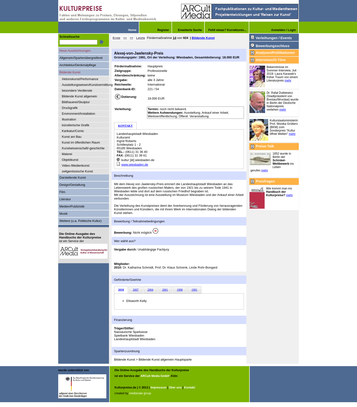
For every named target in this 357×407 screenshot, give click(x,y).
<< (125, 38)
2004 (150, 289)
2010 (121, 289)
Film (62, 192)
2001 (165, 289)
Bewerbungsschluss (272, 46)
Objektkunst (70, 160)
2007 (136, 289)
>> (131, 38)
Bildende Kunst (203, 38)
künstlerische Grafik (75, 125)
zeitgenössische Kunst (77, 171)
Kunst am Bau (72, 136)
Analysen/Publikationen (275, 53)
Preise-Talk (265, 146)
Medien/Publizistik (71, 206)
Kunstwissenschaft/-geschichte (83, 148)
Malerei (67, 154)
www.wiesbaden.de (134, 164)
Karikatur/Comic (73, 131)
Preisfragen (265, 181)
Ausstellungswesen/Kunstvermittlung (85, 85)
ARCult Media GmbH (154, 376)
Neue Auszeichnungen (75, 50)
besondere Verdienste (77, 90)
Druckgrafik (70, 108)
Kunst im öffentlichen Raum (81, 142)
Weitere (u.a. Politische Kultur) (80, 221)
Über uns (175, 387)
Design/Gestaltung (72, 185)
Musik (63, 213)
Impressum (158, 387)
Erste (116, 38)
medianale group (140, 393)
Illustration (69, 119)
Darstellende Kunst (72, 177)
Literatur (65, 199)
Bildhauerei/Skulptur (76, 102)
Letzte (140, 38)
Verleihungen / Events (274, 38)
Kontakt (189, 387)
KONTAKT (125, 125)
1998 (180, 289)
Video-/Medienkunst (75, 165)
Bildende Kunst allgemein (79, 96)
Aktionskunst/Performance (80, 79)
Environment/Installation (78, 113)
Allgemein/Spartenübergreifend (80, 58)
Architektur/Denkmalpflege (77, 65)
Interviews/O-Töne (271, 60)
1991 (194, 289)
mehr (288, 80)
